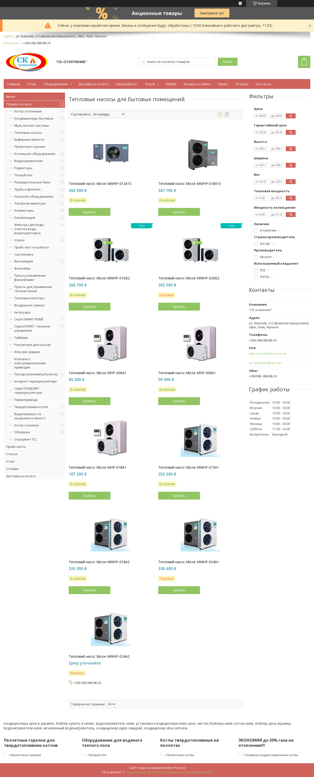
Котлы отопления (28, 111)
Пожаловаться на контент (144, 772)
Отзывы (242, 84)
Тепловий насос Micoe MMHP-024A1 (188, 562)
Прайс (223, 84)
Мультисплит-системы (31, 125)
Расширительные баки (32, 182)
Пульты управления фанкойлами (30, 277)
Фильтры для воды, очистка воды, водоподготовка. (29, 228)
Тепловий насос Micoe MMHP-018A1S (189, 183)
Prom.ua (179, 768)
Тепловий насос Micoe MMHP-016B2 (99, 278)
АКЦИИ (171, 84)
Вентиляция (23, 261)
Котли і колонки (26, 425)
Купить (89, 211)
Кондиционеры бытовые (33, 118)
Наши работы (126, 84)
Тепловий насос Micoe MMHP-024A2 (99, 656)
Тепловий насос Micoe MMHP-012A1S (100, 183)
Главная (13, 84)
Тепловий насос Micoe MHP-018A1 (97, 467)
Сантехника (23, 254)
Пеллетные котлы (180, 755)
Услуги (150, 84)
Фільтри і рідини (27, 352)
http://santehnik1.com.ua (267, 354)
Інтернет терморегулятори (35, 381)
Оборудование (56, 84)
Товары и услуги (18, 104)
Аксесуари (22, 312)
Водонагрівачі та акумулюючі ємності (30, 416)
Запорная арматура (30, 203)
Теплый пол (23, 175)
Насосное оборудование (33, 196)
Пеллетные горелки (29, 146)
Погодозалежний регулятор (36, 374)
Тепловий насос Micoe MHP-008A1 (187, 373)
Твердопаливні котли (31, 407)
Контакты (263, 84)
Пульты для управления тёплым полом (33, 289)
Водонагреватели (28, 161)
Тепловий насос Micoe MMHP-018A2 (99, 562)
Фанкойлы (22, 268)
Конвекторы (24, 210)
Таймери (21, 337)
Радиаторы (23, 168)
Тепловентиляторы (29, 298)
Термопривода (26, 399)
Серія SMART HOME (28, 319)
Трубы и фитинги (27, 189)
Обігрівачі (22, 432)
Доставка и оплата (93, 84)
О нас (32, 84)
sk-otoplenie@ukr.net (265, 363)
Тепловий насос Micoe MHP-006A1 (97, 373)
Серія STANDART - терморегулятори (28, 390)
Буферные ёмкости (29, 139)
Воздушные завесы (29, 305)
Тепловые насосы (28, 132)
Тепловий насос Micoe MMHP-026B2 (188, 278)
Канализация (24, 217)
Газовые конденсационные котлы (271, 755)
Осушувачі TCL (25, 439)
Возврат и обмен (197, 84)
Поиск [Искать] (227, 62)
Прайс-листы (16, 446)
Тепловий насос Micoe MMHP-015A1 (188, 467)
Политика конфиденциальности (189, 772)
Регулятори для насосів (32, 344)
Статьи (11, 454)
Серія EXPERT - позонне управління (32, 328)
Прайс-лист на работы (31, 247)
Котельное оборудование (34, 153)
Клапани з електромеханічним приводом (30, 363)
